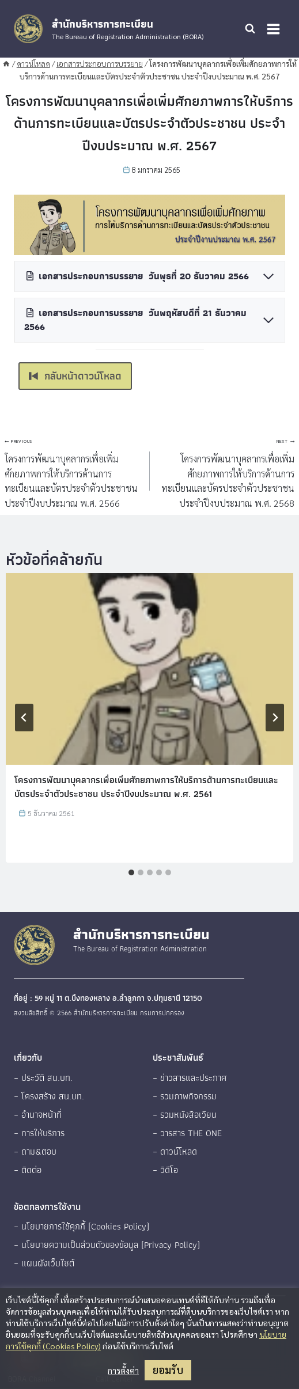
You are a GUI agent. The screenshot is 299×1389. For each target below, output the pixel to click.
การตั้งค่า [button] (123, 1370)
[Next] (275, 717)
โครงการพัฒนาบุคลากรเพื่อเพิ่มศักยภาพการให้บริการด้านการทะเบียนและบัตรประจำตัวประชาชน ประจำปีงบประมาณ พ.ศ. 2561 (146, 787)
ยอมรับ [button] (168, 1369)
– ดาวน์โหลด (175, 1151)
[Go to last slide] (24, 717)
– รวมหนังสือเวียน (185, 1114)
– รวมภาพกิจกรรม (185, 1096)
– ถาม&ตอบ (35, 1151)
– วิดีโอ (165, 1170)
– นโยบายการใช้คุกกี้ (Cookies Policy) (81, 1226)
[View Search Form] (250, 29)
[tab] (131, 872)
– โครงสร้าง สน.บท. (49, 1096)
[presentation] (149, 669)
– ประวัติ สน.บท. (43, 1078)
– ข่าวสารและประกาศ (190, 1078)
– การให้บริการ (39, 1133)
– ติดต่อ (27, 1170)
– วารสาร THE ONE (187, 1133)
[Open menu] (273, 28)
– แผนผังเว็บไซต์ (44, 1263)
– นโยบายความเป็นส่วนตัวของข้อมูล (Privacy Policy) (107, 1245)
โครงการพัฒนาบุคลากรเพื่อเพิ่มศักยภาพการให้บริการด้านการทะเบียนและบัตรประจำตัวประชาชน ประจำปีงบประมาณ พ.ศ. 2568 (227, 470)
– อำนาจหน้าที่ (38, 1114)
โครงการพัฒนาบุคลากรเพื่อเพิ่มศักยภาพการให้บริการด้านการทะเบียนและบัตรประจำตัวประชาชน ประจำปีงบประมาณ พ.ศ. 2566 (73, 470)
